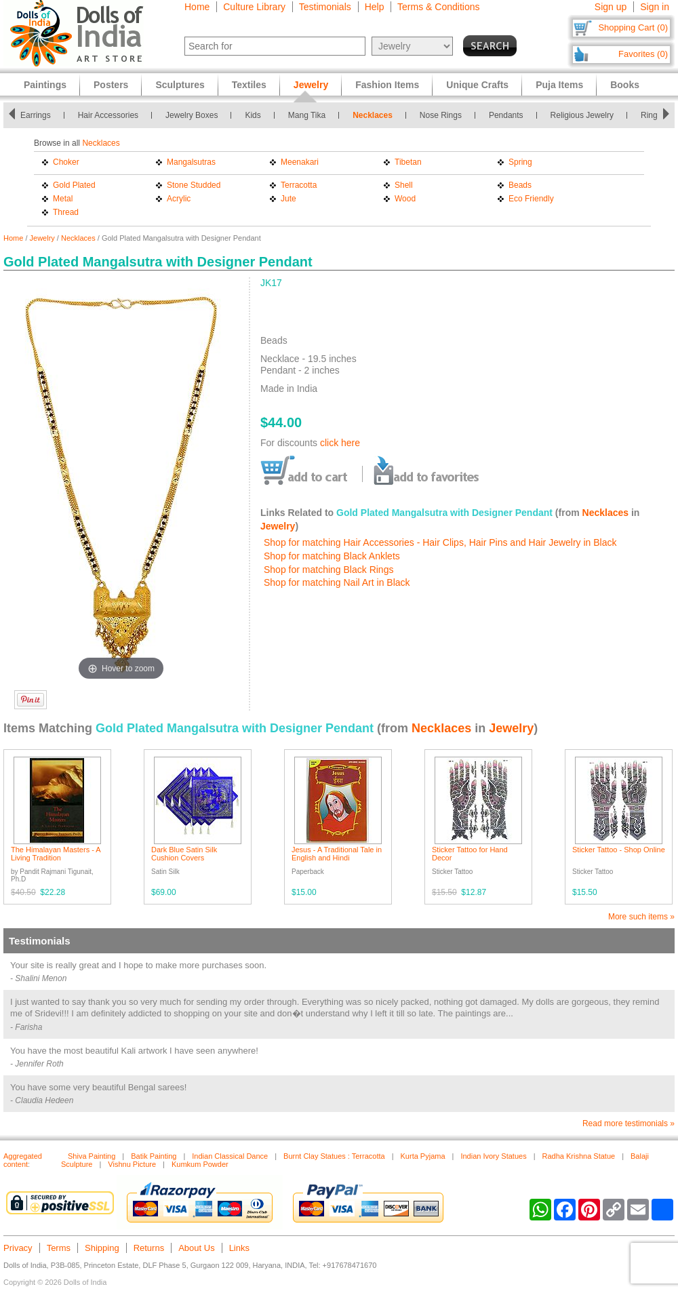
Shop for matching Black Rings (328, 569)
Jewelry (42, 238)
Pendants (506, 115)
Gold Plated (74, 185)
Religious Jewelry (582, 115)
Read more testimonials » (628, 1123)
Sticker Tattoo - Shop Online (618, 850)
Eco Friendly (531, 198)
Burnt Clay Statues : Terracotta (334, 1156)
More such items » (641, 916)
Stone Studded (193, 185)
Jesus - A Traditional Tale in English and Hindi (337, 854)
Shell (404, 185)
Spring (520, 162)
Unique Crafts (477, 84)
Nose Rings (441, 115)
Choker (66, 162)
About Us (196, 1248)
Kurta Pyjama (423, 1156)
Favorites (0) (643, 54)
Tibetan (408, 162)
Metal (63, 198)
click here (340, 442)
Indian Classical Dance (230, 1156)
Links (239, 1248)
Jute (288, 198)
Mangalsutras (191, 162)
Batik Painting (153, 1156)
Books (624, 84)
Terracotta (299, 185)
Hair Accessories (108, 115)
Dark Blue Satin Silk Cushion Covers (184, 854)
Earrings (35, 115)
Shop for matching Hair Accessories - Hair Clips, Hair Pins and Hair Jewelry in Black (440, 542)
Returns (149, 1248)
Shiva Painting (91, 1156)
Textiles (249, 84)
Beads (520, 185)
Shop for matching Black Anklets (332, 556)
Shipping (102, 1248)
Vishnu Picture (132, 1164)
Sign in (654, 6)
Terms (59, 1248)
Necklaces (373, 115)
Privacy (18, 1248)
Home (197, 6)
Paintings (45, 84)
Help (374, 6)
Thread (66, 212)
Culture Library (254, 6)
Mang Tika (306, 115)
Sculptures (179, 84)
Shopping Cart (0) (633, 27)
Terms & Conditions (438, 6)
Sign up (610, 6)
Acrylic (179, 198)
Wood (405, 198)
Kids (252, 115)
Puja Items (559, 84)
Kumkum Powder (200, 1164)
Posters (111, 84)
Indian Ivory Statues (493, 1156)
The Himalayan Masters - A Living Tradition (55, 854)
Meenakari (300, 162)
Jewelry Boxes (191, 115)
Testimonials (325, 6)
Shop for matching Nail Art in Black (337, 582)
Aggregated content (22, 1160)
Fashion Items (387, 84)
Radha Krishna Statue (579, 1156)
